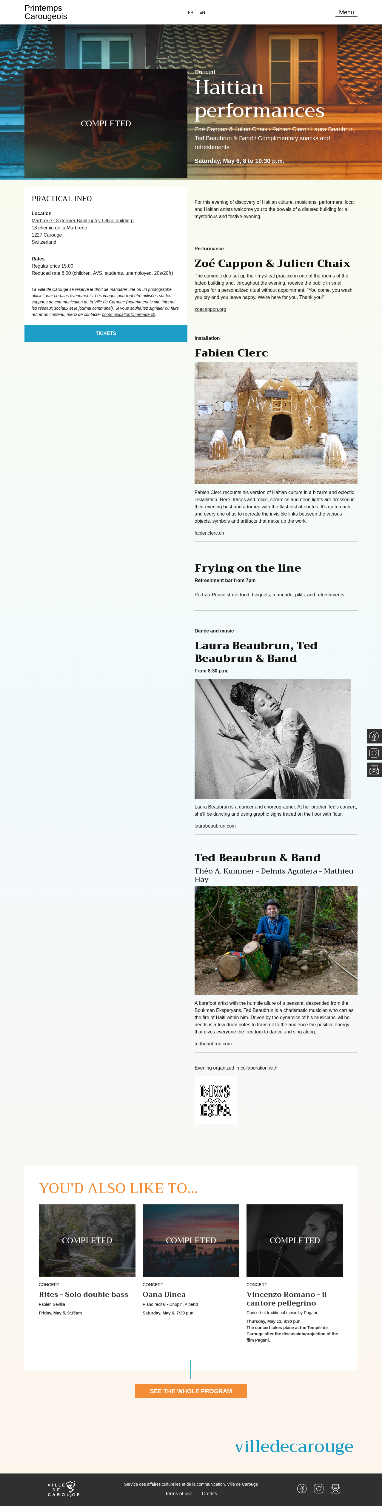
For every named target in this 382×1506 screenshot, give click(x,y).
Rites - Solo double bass (83, 1294)
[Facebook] (302, 1488)
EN (202, 12)
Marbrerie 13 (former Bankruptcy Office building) (83, 220)
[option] (190, 12)
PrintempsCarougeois (45, 12)
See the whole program (191, 1391)
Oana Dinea (164, 1294)
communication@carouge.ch (128, 314)
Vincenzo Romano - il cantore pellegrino (287, 1298)
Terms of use (178, 1493)
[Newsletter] (335, 1488)
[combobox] (202, 12)
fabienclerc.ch (209, 533)
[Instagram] (319, 1488)
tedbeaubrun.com (213, 1043)
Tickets (106, 333)
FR (190, 12)
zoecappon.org (210, 309)
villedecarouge (294, 1446)
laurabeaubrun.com (215, 825)
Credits (209, 1493)
